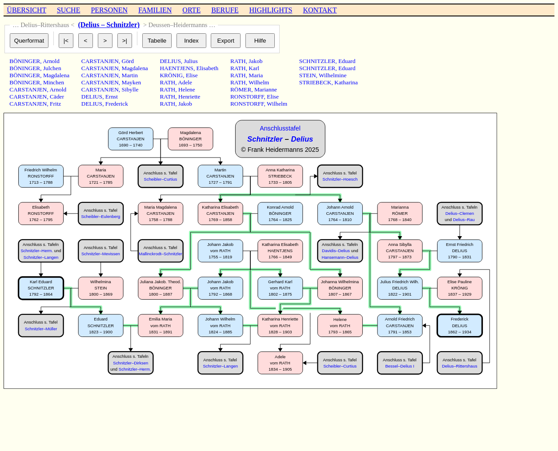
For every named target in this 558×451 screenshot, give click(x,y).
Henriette (189, 96)
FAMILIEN (155, 10)
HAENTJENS (176, 68)
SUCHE (68, 10)
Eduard (347, 61)
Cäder (57, 96)
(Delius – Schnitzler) (109, 24)
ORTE (191, 10)
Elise (192, 75)
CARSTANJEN (28, 89)
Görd (128, 61)
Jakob (185, 103)
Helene (186, 89)
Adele (185, 82)
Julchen (52, 68)
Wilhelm (259, 82)
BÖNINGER (24, 61)
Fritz (55, 103)
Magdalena (56, 75)
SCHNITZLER (317, 61)
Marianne (265, 89)
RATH (167, 82)
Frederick (116, 103)
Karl (254, 68)
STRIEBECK (315, 82)
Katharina (346, 82)
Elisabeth (208, 68)
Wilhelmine (332, 75)
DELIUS (91, 96)
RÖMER (240, 89)
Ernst (111, 96)
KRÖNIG (171, 75)
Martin (130, 75)
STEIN (307, 75)
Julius (190, 61)
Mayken (131, 82)
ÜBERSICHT (26, 10)
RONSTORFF (247, 96)
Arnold (51, 61)
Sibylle (130, 89)
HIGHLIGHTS (271, 10)
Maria (256, 75)
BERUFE (224, 10)
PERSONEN (109, 10)
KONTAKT (320, 10)
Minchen (53, 82)
